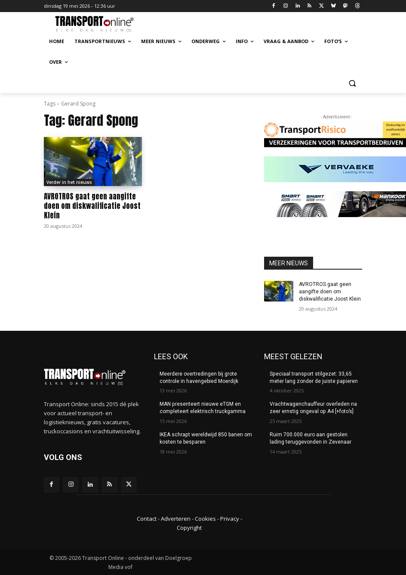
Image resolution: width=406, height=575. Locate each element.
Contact (147, 518)
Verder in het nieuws (69, 182)
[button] (352, 83)
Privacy (229, 518)
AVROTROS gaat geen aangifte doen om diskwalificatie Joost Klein (92, 206)
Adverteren (176, 518)
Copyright (189, 527)
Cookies (205, 518)
